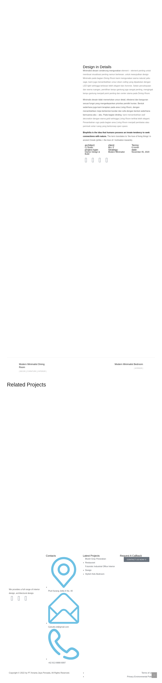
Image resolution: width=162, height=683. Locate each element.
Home (43, 20)
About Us (102, 20)
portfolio (56, 47)
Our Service (87, 20)
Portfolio (56, 20)
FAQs (114, 20)
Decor (68, 47)
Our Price (71, 20)
